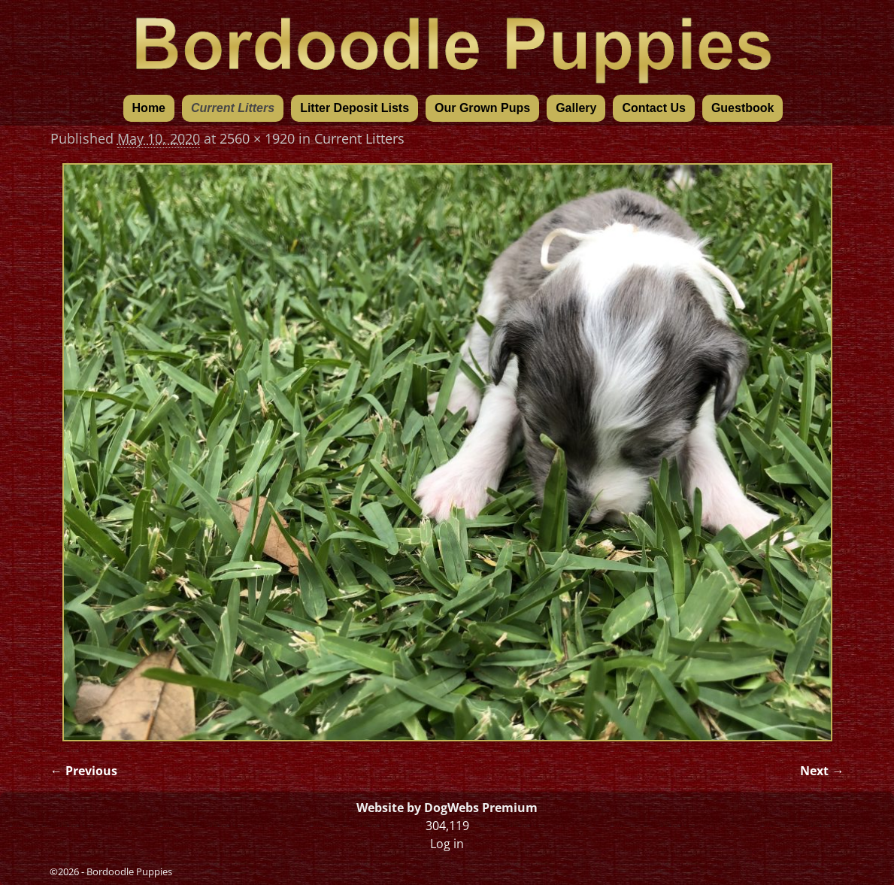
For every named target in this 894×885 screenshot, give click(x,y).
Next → (822, 770)
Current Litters (232, 108)
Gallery (576, 108)
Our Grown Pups (482, 108)
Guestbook (742, 108)
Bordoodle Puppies (129, 871)
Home (148, 108)
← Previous (83, 770)
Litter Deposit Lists (354, 108)
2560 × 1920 (257, 138)
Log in (447, 843)
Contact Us (653, 108)
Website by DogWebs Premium (447, 807)
